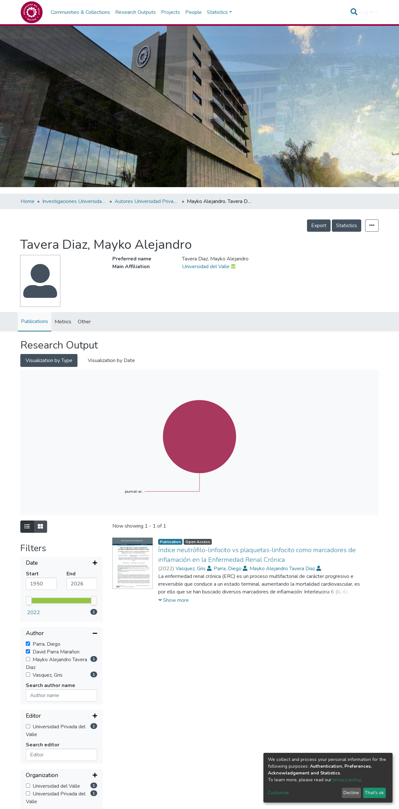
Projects (170, 12)
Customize (278, 793)
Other (84, 321)
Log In (366, 12)
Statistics (346, 225)
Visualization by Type (49, 360)
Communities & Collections (80, 12)
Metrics (63, 321)
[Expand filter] (61, 563)
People (193, 12)
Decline (351, 793)
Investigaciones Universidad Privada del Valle (74, 201)
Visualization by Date (111, 360)
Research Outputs (135, 12)
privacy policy (346, 780)
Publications (34, 321)
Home (28, 201)
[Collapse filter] (61, 582)
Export (318, 225)
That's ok (374, 793)
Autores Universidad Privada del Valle (147, 201)
